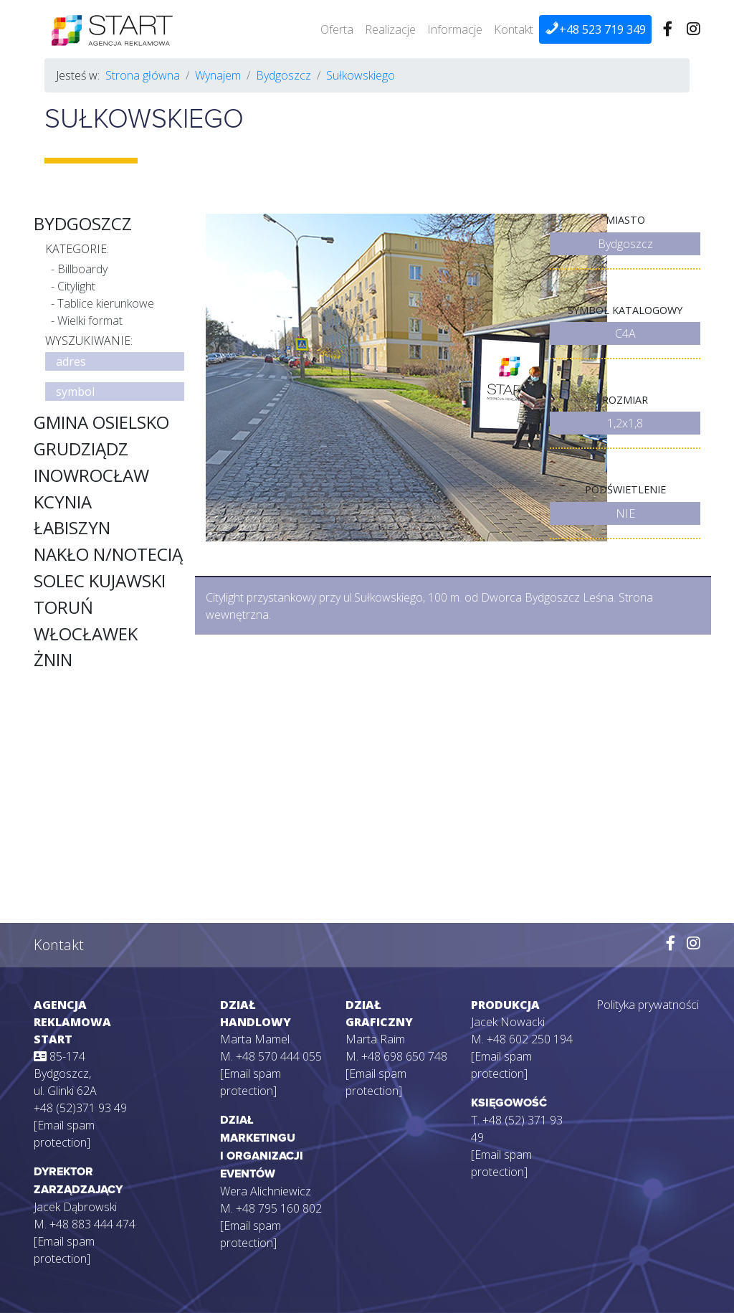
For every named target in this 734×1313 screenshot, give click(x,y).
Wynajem (218, 75)
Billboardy (82, 269)
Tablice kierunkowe (105, 303)
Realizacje (390, 29)
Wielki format (90, 320)
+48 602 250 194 (530, 1039)
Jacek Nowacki (508, 1022)
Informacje (454, 29)
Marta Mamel (255, 1039)
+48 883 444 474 (92, 1224)
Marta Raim (375, 1039)
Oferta (336, 29)
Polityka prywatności (647, 1005)
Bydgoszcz (283, 75)
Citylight (76, 286)
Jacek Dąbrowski (75, 1207)
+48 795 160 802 (279, 1208)
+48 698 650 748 (404, 1056)
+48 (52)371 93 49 (80, 1108)
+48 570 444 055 (279, 1056)
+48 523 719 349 (595, 29)
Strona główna (142, 75)
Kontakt (513, 29)
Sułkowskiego (360, 75)
